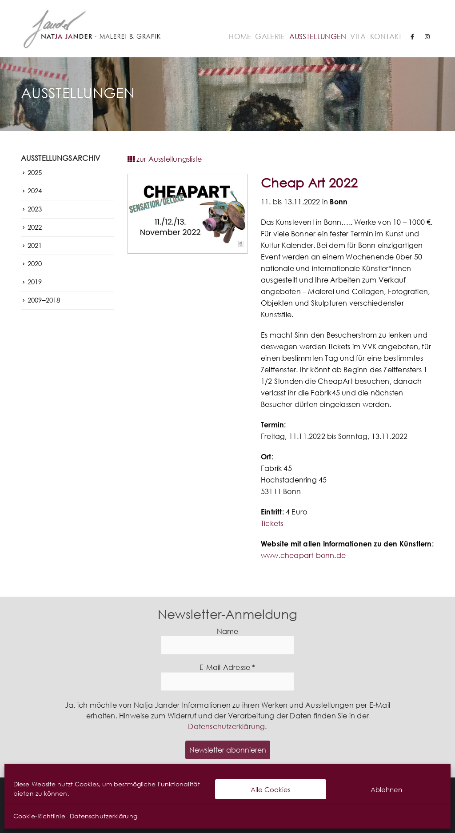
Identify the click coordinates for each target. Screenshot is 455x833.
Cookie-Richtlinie (39, 816)
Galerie (270, 36)
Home (240, 36)
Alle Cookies (271, 789)
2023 (35, 209)
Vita (358, 36)
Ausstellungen (318, 36)
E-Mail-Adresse (227, 667)
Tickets (272, 523)
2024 (35, 191)
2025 (35, 172)
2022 (35, 227)
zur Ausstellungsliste (165, 159)
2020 (35, 263)
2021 (35, 245)
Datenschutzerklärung (103, 816)
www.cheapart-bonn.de (303, 555)
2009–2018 (44, 300)
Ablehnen (386, 789)
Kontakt (386, 36)
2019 (35, 282)
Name (228, 631)
